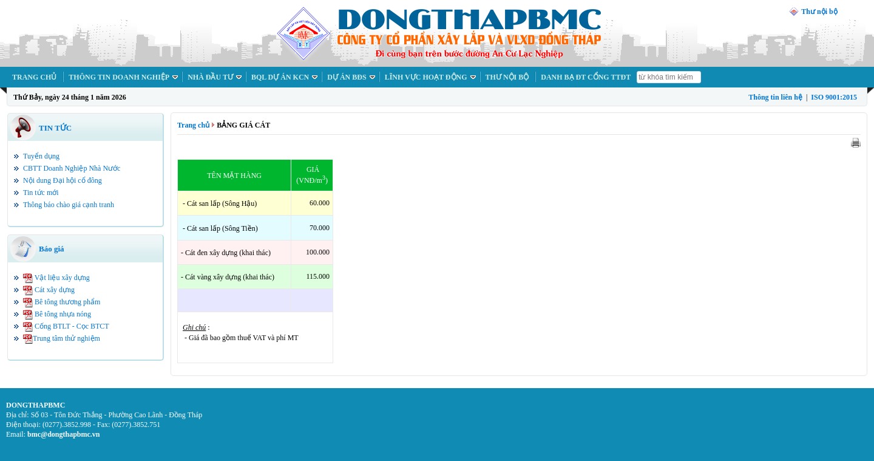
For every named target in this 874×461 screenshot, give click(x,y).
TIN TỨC (55, 127)
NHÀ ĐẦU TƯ (210, 77)
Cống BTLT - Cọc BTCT (72, 326)
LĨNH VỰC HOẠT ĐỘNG (426, 77)
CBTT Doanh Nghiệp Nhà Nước (71, 168)
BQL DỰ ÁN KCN (280, 77)
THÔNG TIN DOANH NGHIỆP (119, 77)
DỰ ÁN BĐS (346, 77)
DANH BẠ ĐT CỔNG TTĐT (586, 77)
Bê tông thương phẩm (67, 302)
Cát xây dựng (55, 289)
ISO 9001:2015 (834, 97)
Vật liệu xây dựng (62, 277)
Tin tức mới (41, 192)
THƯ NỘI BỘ (507, 77)
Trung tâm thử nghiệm (66, 338)
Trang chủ (193, 125)
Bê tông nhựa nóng (63, 314)
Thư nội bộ (819, 11)
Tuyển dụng (41, 156)
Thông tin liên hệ (775, 97)
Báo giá (51, 248)
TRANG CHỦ (34, 77)
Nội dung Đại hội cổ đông (62, 180)
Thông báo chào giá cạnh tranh (68, 204)
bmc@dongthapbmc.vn (63, 434)
